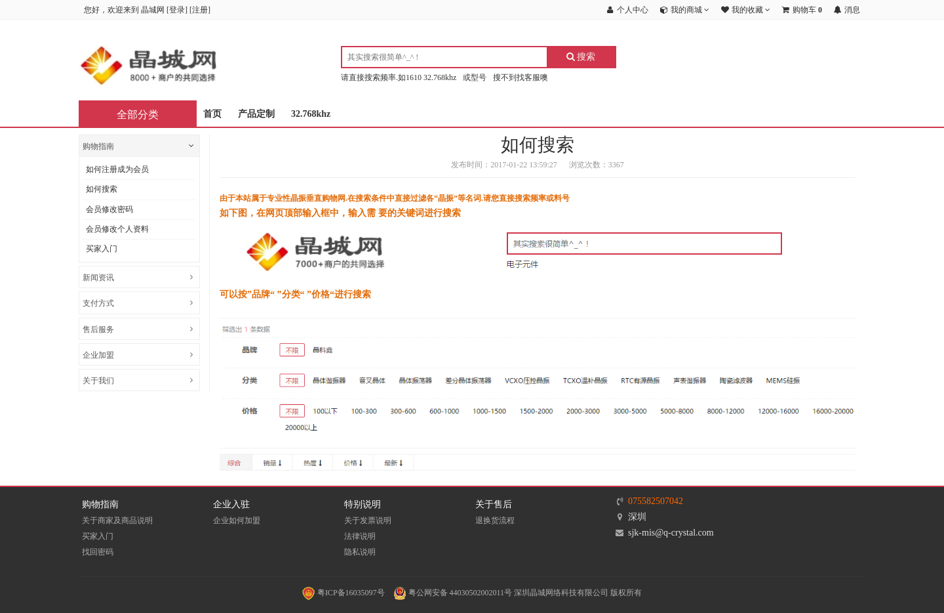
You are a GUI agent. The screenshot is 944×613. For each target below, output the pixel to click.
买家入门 (101, 248)
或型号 (474, 77)
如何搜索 (101, 189)
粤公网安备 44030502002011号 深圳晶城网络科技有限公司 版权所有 (517, 592)
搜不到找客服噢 (520, 77)
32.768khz (310, 114)
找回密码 (97, 552)
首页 (212, 114)
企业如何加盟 (236, 520)
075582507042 (655, 501)
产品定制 (256, 114)
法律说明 (360, 536)
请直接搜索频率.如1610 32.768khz (398, 77)
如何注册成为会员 (117, 169)
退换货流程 (495, 520)
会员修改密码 (109, 209)
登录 (177, 9)
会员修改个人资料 (117, 229)
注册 (200, 9)
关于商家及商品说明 (117, 520)
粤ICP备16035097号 (343, 592)
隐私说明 (360, 552)
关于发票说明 (367, 520)
